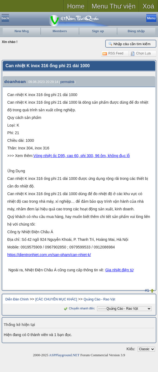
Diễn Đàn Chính (17, 299)
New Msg (22, 31)
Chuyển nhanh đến (78, 308)
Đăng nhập (136, 31)
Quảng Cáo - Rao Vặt (99, 299)
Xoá (148, 6)
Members (60, 31)
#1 (147, 290)
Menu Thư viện (114, 6)
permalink (67, 82)
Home (76, 6)
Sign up (98, 31)
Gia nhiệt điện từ (119, 270)
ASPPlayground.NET (64, 355)
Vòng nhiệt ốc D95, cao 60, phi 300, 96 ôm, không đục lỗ (81, 155)
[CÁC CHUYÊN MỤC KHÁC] (56, 299)
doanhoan (15, 81)
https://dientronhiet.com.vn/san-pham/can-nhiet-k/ (49, 255)
